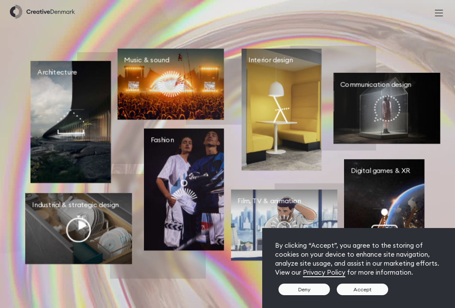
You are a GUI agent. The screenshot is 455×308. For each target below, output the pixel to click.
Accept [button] (362, 289)
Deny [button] (304, 289)
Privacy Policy (324, 272)
